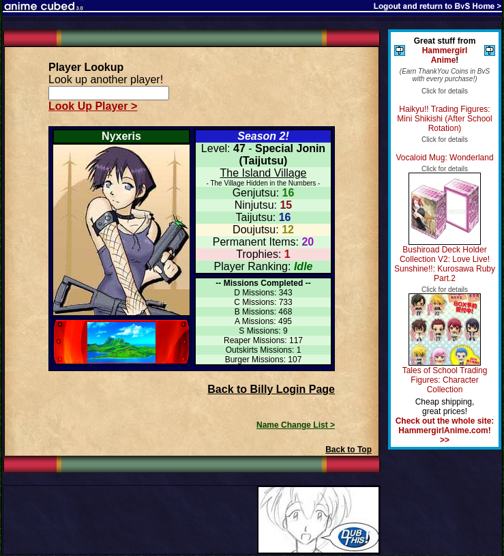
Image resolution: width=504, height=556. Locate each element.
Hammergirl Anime (445, 55)
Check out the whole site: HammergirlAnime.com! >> (445, 430)
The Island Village (263, 173)
